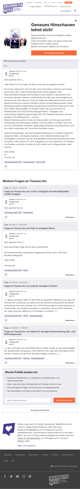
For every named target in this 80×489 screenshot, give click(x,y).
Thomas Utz (14, 74)
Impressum (33, 455)
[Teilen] (6, 166)
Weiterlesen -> (70, 217)
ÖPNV (25, 316)
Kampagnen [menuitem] (66, 11)
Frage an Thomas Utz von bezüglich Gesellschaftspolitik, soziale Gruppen (36, 192)
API (12, 461)
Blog (53, 2)
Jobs (6, 461)
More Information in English (64, 466)
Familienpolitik (29, 162)
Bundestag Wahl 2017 (13, 162)
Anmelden (29, 2)
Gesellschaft (28, 213)
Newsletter (38, 2)
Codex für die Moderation (29, 438)
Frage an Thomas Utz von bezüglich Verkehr (30, 286)
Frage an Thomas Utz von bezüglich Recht (29, 228)
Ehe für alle (40, 162)
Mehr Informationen (27, 446)
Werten (21, 441)
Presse (45, 455)
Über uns (47, 2)
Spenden (68, 2)
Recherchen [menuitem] (65, 6)
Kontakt (60, 2)
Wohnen (26, 358)
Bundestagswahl (36, 316)
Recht (25, 270)
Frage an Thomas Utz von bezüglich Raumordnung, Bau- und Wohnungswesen (39, 332)
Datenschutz (67, 455)
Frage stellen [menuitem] (35, 6)
